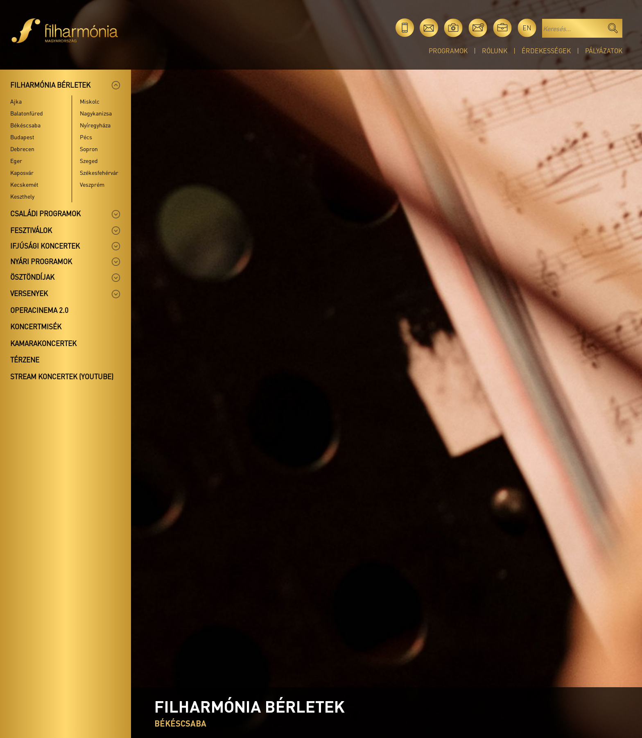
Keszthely (22, 196)
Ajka (16, 101)
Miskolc (89, 101)
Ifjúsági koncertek (45, 245)
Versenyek (29, 293)
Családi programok (45, 213)
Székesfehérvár (99, 172)
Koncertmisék (35, 326)
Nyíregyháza (95, 125)
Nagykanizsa (96, 113)
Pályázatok (603, 50)
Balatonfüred (26, 113)
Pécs (86, 136)
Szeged (89, 160)
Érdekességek (546, 50)
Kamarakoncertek (43, 343)
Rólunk (494, 50)
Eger (16, 160)
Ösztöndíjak (32, 276)
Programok (448, 50)
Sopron (89, 148)
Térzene (24, 359)
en (526, 27)
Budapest (22, 136)
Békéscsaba (25, 125)
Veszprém (92, 184)
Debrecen (22, 148)
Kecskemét (24, 184)
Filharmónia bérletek (50, 84)
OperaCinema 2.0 (39, 310)
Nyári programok (41, 261)
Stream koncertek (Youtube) (61, 376)
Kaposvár (22, 172)
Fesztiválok (31, 230)
